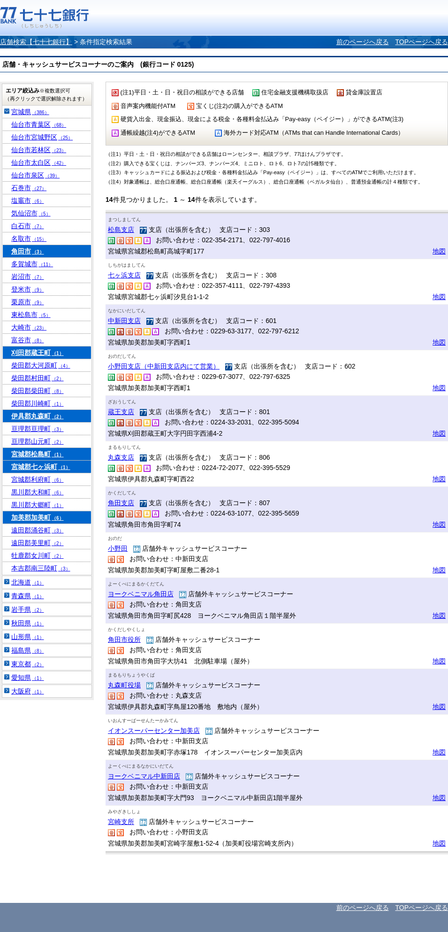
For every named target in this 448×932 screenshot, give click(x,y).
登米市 (27, 289)
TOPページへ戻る (421, 42)
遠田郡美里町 (37, 543)
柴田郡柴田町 (37, 390)
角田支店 (121, 503)
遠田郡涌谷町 (37, 530)
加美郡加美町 (37, 517)
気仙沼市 (31, 213)
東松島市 (31, 314)
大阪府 (27, 691)
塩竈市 (27, 200)
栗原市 (27, 302)
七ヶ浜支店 (124, 275)
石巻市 (28, 188)
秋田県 (27, 623)
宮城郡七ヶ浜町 (40, 466)
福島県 (27, 650)
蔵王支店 (121, 412)
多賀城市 (32, 264)
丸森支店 (121, 457)
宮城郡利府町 (37, 479)
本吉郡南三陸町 (40, 568)
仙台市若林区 (38, 150)
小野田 (118, 548)
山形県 (27, 636)
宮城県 (30, 112)
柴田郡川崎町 (37, 403)
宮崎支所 (121, 821)
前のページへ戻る (362, 42)
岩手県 (27, 609)
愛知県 (27, 677)
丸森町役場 (124, 685)
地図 (439, 251)
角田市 (27, 251)
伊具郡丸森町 (37, 416)
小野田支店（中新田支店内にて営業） (164, 366)
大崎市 (28, 327)
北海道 (27, 582)
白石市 (27, 226)
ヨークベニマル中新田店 (144, 776)
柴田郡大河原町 (40, 365)
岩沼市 (27, 276)
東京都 (27, 664)
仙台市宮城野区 (42, 137)
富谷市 (27, 340)
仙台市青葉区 (38, 124)
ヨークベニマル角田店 (141, 594)
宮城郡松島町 (37, 454)
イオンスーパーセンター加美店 (154, 730)
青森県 (27, 596)
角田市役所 (124, 639)
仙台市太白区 (38, 162)
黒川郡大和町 (37, 492)
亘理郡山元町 (37, 441)
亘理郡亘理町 (37, 428)
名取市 (28, 238)
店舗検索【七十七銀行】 (36, 42)
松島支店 (121, 229)
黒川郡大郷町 (37, 504)
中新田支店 (124, 320)
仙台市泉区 (35, 175)
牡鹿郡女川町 (37, 555)
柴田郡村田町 (37, 378)
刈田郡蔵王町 (37, 352)
